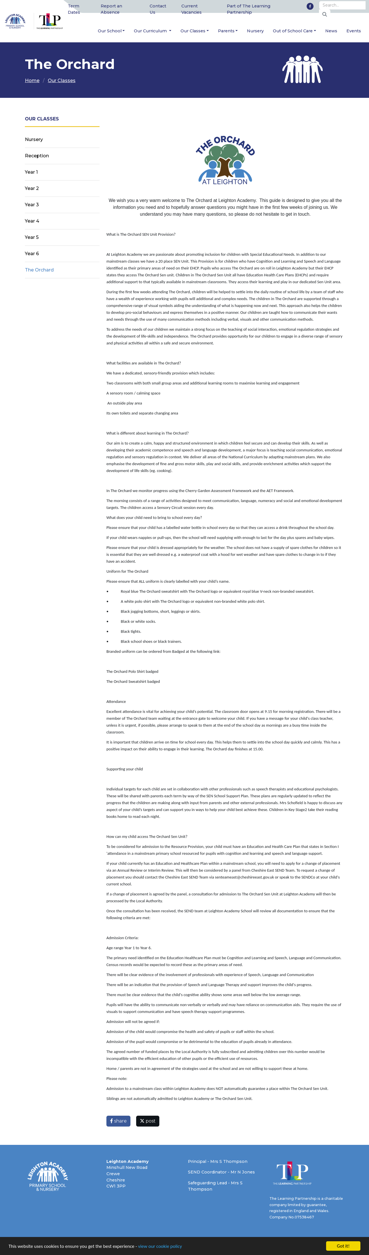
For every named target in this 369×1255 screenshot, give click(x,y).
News (331, 30)
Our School (110, 30)
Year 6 (32, 253)
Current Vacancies (191, 9)
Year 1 (31, 172)
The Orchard (39, 270)
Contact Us (158, 9)
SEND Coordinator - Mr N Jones (221, 1172)
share (118, 1121)
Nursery (255, 30)
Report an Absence (111, 9)
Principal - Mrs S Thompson (217, 1161)
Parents (226, 30)
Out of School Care (293, 30)
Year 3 (32, 204)
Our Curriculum (151, 30)
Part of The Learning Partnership (248, 9)
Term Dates (74, 9)
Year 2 (32, 188)
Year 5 (32, 237)
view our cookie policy (160, 1247)
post (148, 1121)
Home (32, 80)
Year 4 (32, 221)
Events (353, 30)
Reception (37, 155)
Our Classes (192, 30)
